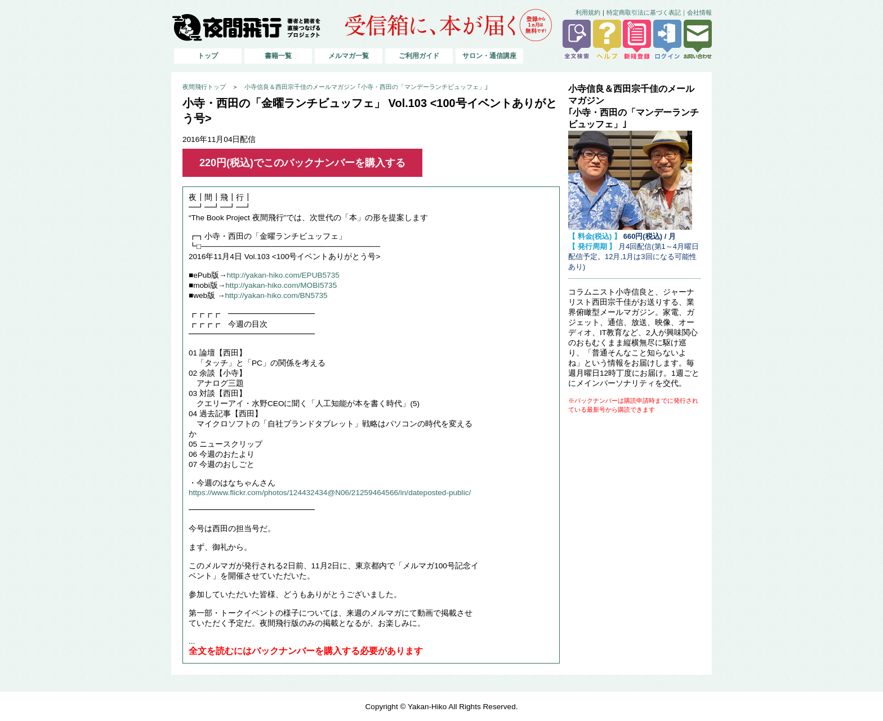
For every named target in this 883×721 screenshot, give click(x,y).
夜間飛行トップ (204, 86)
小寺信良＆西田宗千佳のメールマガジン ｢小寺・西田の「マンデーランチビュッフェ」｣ (366, 86)
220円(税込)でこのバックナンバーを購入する (302, 162)
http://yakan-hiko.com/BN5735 (276, 295)
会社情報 (699, 12)
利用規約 (588, 12)
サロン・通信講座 (489, 56)
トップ (208, 56)
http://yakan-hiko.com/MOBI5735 (281, 285)
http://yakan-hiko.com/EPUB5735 (283, 275)
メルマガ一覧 (348, 56)
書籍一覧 (278, 56)
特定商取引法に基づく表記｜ (646, 12)
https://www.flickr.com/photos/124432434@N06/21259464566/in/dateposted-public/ (330, 492)
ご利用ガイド (419, 56)
